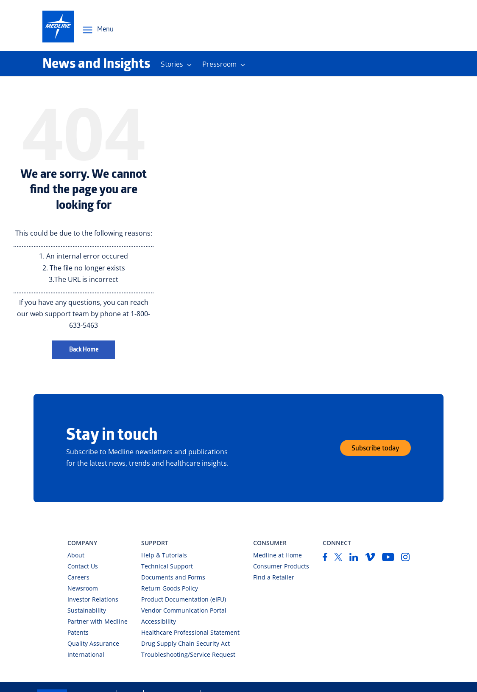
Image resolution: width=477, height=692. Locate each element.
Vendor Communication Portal (183, 610)
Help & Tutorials (164, 555)
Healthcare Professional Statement (190, 632)
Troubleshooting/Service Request (188, 654)
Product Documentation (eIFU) (183, 599)
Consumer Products (281, 566)
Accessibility (158, 621)
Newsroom (82, 588)
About (75, 555)
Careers (78, 577)
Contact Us (82, 566)
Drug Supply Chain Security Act (185, 643)
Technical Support (167, 566)
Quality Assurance (93, 643)
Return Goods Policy (169, 588)
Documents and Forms (173, 577)
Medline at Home (277, 555)
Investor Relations (92, 599)
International (85, 654)
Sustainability (86, 610)
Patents (78, 632)
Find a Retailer (273, 577)
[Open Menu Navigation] (97, 30)
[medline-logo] (58, 26)
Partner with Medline (97, 621)
